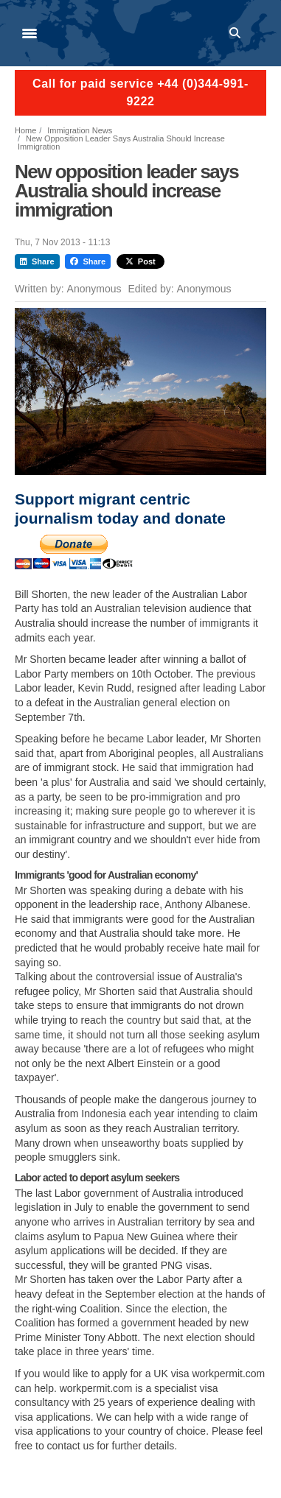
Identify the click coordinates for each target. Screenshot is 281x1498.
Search (237, 33)
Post (140, 261)
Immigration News (79, 130)
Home (25, 130)
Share (37, 261)
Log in (259, 33)
